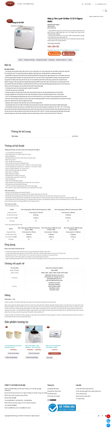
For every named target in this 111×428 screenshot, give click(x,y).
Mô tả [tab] (20, 60)
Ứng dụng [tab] (51, 60)
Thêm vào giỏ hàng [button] (11, 357)
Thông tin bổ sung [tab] (29, 60)
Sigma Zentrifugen (74, 50)
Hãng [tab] (69, 60)
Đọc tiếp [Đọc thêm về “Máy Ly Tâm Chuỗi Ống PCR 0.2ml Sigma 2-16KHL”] (49, 357)
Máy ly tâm (57, 50)
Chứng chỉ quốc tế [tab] (61, 60)
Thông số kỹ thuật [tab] (41, 60)
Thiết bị (62, 50)
